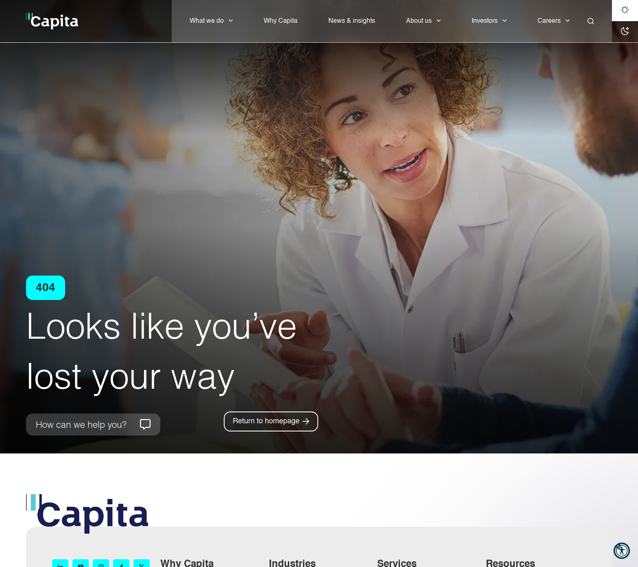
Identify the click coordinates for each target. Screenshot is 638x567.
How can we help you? (81, 424)
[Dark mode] (625, 31)
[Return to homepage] (271, 421)
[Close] (591, 21)
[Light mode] (625, 10)
